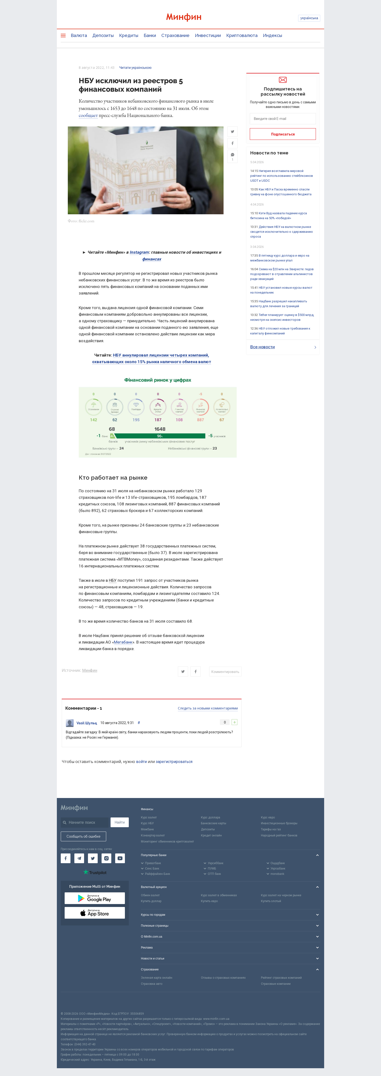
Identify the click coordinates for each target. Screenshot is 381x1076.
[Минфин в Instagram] (106, 858)
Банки (150, 35)
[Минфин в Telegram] (79, 858)
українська (309, 18)
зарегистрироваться (174, 761)
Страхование (175, 35)
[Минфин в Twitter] (93, 858)
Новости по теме (269, 152)
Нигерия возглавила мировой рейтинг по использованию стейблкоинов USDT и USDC (281, 175)
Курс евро (268, 817)
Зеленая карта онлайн (156, 977)
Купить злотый (271, 901)
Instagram (139, 252)
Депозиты (103, 35)
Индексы (272, 35)
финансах (151, 259)
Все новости (283, 347)
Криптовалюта (242, 35)
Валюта (79, 35)
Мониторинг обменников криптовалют (167, 841)
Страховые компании (276, 984)
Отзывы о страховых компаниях (223, 977)
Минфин (89, 670)
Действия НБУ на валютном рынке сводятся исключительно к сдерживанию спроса (281, 231)
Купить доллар (151, 901)
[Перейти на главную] (190, 18)
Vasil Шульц (87, 723)
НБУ (113, 580)
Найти (120, 822)
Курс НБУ (147, 823)
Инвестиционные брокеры (279, 823)
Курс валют (149, 817)
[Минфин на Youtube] (120, 858)
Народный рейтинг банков (279, 835)
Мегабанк (123, 642)
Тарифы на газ (271, 829)
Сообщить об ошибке (83, 836)
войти (141, 761)
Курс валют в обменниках (219, 895)
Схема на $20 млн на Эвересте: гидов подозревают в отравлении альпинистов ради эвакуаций (282, 274)
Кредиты (128, 35)
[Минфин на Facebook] (65, 858)
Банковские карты (213, 823)
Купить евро (209, 901)
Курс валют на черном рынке (281, 895)
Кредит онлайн (211, 835)
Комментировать (225, 672)
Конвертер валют (153, 835)
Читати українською (135, 68)
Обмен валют (150, 895)
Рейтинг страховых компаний (281, 977)
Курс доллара (210, 817)
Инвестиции (208, 35)
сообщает (88, 115)
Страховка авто (151, 984)
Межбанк (147, 829)
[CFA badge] (71, 1001)
